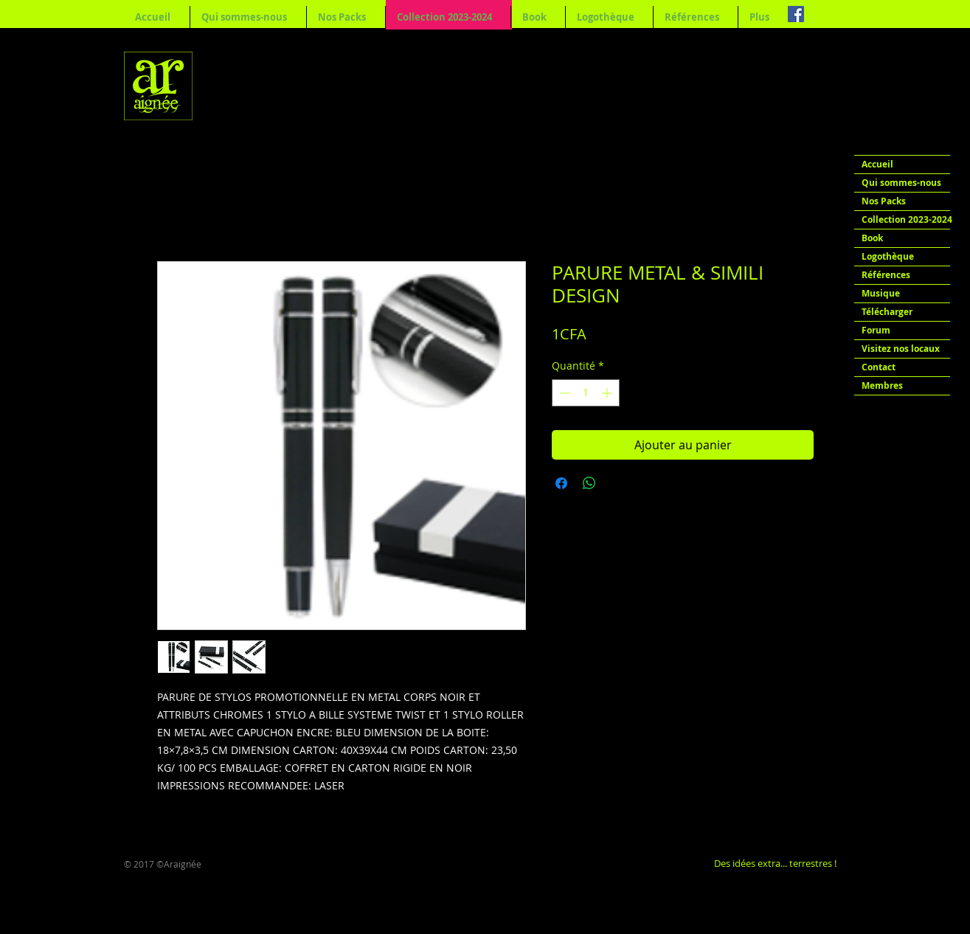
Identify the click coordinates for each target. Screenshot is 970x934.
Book (872, 238)
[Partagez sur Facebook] (561, 483)
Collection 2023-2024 (906, 219)
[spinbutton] (585, 393)
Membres (882, 385)
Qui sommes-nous (901, 182)
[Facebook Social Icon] (796, 14)
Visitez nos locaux (901, 348)
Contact (878, 367)
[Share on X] (617, 483)
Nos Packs (884, 201)
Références (886, 275)
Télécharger (887, 311)
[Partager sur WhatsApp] (589, 483)
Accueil (877, 164)
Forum (876, 330)
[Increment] (608, 393)
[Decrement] (563, 393)
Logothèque (888, 256)
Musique (881, 293)
